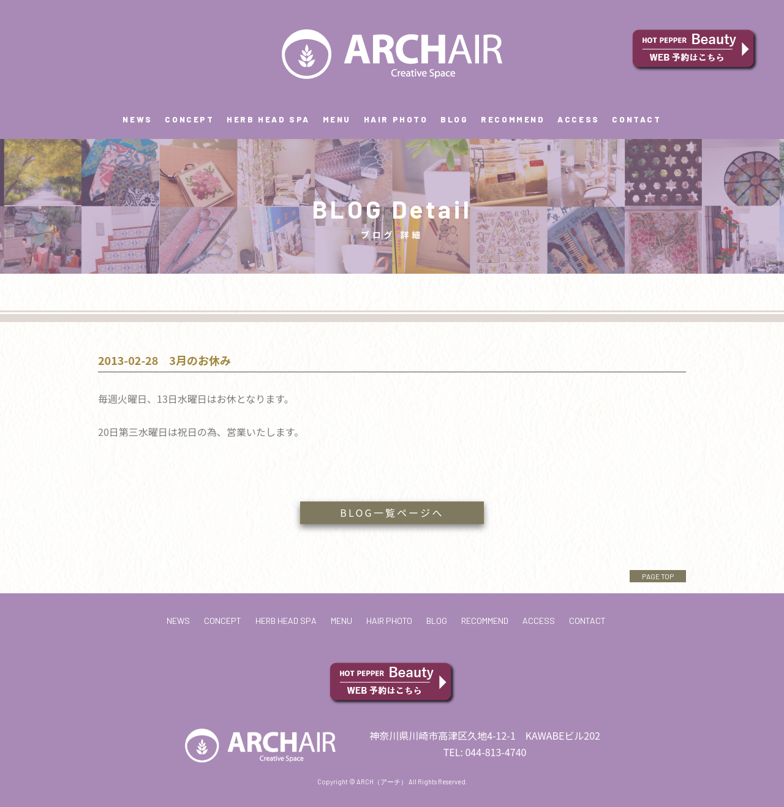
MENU (337, 119)
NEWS (137, 119)
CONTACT (636, 119)
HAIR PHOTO (396, 119)
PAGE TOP (658, 576)
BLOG (454, 119)
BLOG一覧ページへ (391, 512)
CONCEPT (189, 119)
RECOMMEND (513, 119)
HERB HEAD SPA (268, 119)
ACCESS (578, 119)
